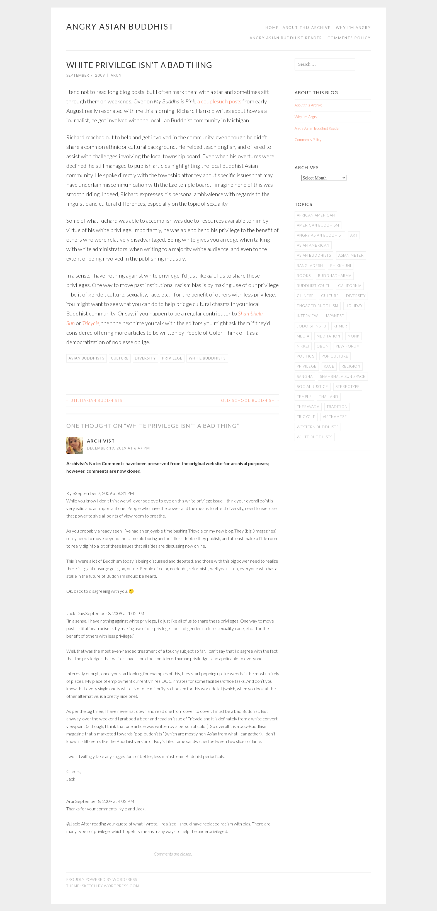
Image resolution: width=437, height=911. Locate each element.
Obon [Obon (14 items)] (323, 346)
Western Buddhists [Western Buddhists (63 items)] (318, 427)
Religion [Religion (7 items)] (351, 366)
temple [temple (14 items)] (304, 396)
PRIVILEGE (172, 358)
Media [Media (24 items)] (303, 336)
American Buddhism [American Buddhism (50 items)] (318, 225)
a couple (207, 101)
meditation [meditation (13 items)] (328, 336)
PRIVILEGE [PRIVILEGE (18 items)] (307, 366)
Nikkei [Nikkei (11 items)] (303, 346)
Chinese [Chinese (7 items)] (305, 295)
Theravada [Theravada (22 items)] (308, 406)
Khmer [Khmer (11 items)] (340, 326)
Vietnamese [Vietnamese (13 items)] (335, 416)
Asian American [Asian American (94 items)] (313, 245)
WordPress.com (121, 885)
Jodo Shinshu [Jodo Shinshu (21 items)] (311, 326)
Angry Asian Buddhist (120, 26)
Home (272, 27)
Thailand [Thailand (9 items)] (328, 396)
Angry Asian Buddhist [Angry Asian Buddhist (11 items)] (320, 235)
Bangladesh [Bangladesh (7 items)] (310, 265)
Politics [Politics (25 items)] (305, 356)
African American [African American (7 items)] (316, 215)
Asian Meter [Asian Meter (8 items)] (351, 255)
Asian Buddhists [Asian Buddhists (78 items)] (314, 255)
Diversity (145, 358)
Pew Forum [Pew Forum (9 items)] (348, 346)
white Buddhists (207, 358)
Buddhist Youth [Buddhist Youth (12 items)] (314, 285)
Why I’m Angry (353, 27)
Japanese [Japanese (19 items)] (334, 316)
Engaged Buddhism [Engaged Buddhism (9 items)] (317, 305)
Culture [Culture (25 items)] (330, 295)
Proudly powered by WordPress (101, 879)
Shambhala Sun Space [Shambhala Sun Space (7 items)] (343, 376)
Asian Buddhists (87, 358)
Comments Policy (349, 38)
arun (116, 75)
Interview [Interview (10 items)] (307, 316)
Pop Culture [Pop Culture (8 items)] (335, 356)
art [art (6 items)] (354, 235)
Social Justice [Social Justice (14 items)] (312, 386)
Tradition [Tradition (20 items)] (337, 406)
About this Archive (307, 27)
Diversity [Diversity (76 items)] (356, 295)
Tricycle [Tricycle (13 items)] (306, 416)
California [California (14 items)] (349, 285)
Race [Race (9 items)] (329, 366)
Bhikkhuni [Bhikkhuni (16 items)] (340, 265)
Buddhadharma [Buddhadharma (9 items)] (334, 275)
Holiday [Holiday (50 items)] (354, 305)
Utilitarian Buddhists (94, 400)
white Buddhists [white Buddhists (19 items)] (314, 437)
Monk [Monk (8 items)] (354, 336)
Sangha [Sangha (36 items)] (305, 376)
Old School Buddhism (250, 400)
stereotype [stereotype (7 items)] (348, 386)
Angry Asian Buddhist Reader (286, 38)
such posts (229, 101)
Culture (119, 358)
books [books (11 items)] (304, 275)
